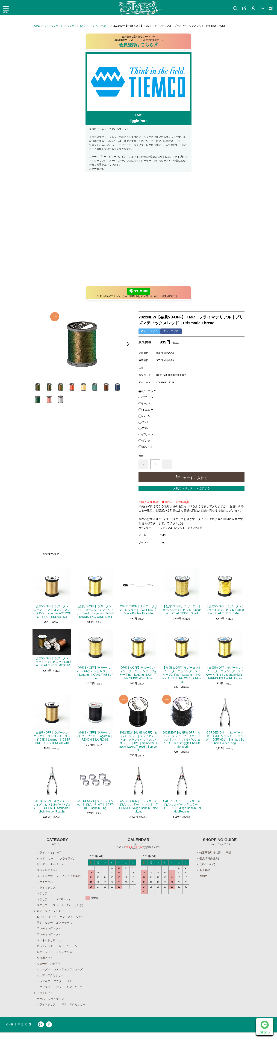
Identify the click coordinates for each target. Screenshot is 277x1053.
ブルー (146, 428)
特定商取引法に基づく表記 (216, 852)
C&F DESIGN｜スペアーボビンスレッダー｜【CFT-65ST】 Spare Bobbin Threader (138, 610)
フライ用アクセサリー (51, 870)
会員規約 (205, 870)
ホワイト (147, 446)
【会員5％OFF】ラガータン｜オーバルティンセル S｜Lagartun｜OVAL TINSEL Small (182, 610)
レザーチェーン (70, 958)
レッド (146, 403)
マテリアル (44, 894)
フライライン (69, 858)
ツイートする (149, 331)
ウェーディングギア (49, 976)
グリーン (147, 434)
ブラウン (147, 397)
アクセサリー (45, 1000)
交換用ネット (45, 970)
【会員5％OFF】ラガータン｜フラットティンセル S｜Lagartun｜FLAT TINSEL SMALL (225, 610)
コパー (146, 422)
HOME (36, 25)
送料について (207, 864)
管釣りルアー (74, 928)
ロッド (41, 858)
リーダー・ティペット (51, 864)
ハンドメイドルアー (49, 928)
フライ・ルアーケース (71, 1000)
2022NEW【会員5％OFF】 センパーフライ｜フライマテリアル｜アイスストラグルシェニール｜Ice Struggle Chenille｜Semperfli (182, 739)
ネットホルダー (47, 958)
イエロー (147, 409)
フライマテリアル (54, 25)
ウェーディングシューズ (70, 982)
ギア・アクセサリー (49, 1024)
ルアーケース (45, 934)
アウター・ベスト (65, 994)
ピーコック (149, 391)
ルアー (53, 922)
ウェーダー (44, 982)
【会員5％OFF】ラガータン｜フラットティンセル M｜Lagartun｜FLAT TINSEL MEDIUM (52, 662)
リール (53, 858)
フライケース (71, 882)
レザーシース (45, 964)
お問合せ (205, 876)
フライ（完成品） (48, 882)
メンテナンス (65, 964)
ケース (41, 1012)
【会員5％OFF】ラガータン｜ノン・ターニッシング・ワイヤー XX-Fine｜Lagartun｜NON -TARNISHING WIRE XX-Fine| (181, 674)
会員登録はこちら (138, 44)
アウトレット (45, 1006)
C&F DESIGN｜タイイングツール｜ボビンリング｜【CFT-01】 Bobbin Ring (95, 804)
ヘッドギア (44, 994)
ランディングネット (49, 940)
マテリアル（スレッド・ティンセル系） (91, 25)
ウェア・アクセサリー (51, 988)
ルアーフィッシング (49, 916)
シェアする (171, 331)
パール (146, 416)
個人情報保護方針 (210, 858)
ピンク (146, 440)
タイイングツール (48, 876)
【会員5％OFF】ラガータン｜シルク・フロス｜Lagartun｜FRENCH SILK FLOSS (95, 736)
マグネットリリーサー (51, 952)
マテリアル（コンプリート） (55, 900)
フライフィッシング (49, 852)
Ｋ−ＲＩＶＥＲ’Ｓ (19, 1045)
